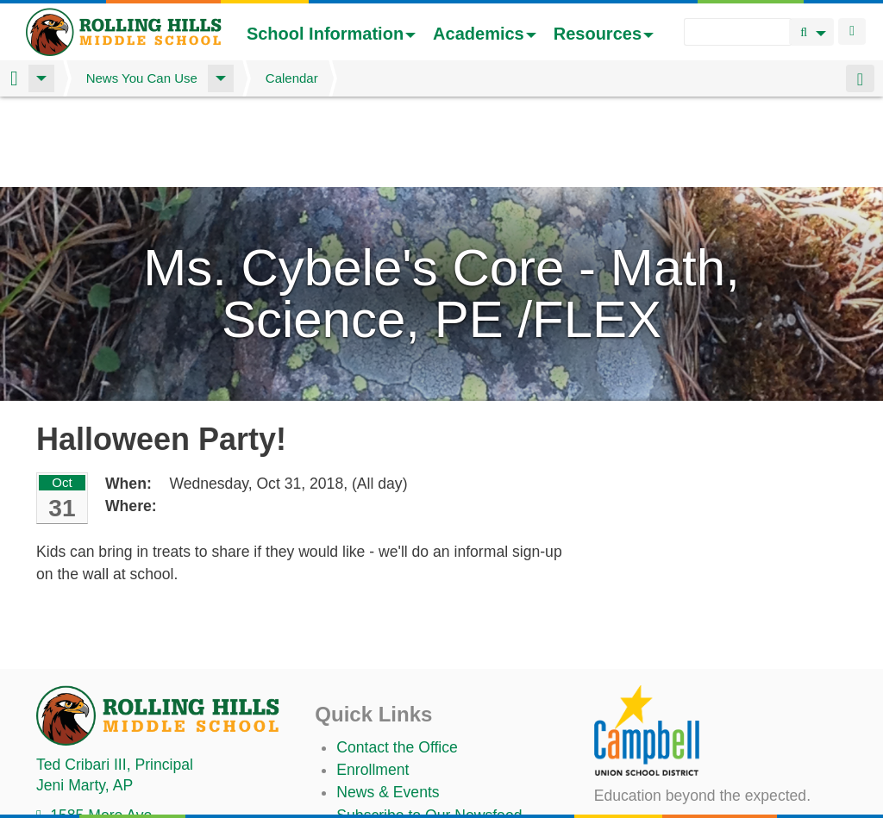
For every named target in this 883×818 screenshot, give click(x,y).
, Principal (114, 674)
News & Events (387, 701)
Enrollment (372, 679)
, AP (84, 694)
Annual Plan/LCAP (399, 801)
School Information (331, 33)
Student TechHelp (396, 770)
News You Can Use (141, 78)
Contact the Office (397, 656)
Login (852, 31)
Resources (604, 33)
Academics (484, 33)
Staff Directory (384, 747)
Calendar (292, 78)
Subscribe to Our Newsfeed (429, 725)
